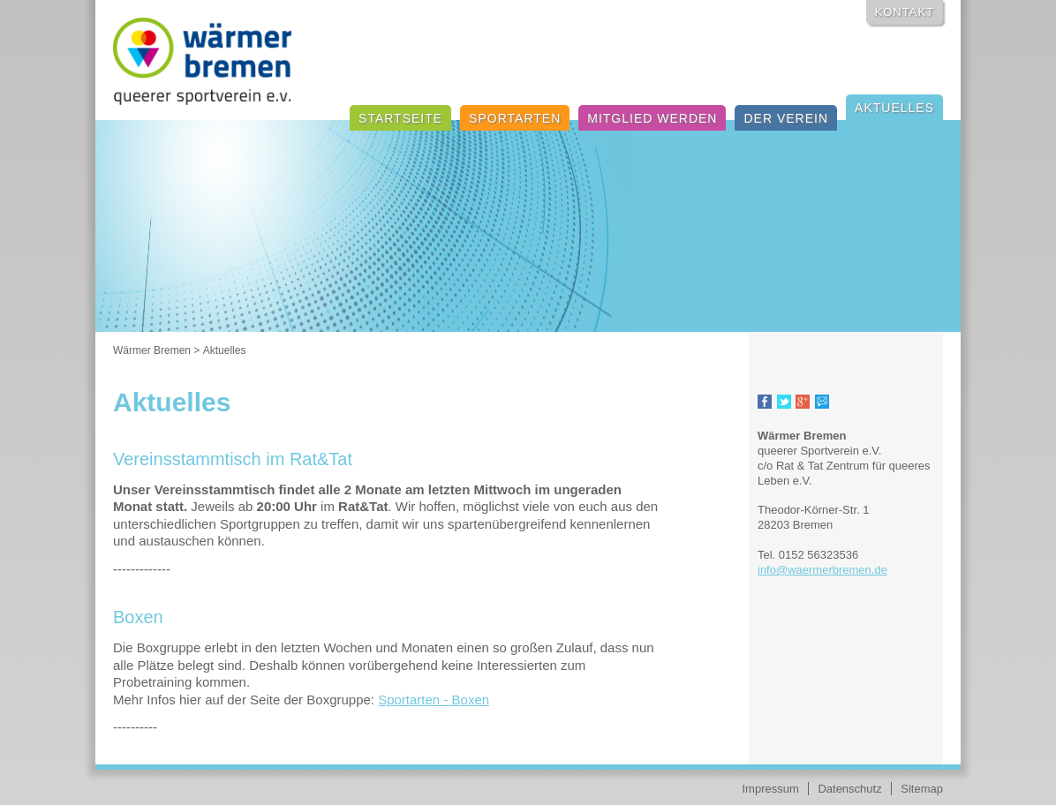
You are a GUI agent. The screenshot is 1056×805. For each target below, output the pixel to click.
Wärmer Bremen (152, 350)
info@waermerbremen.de (822, 569)
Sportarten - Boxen (433, 699)
